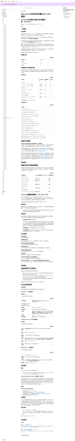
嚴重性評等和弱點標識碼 (67, 13)
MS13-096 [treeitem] (5, 39)
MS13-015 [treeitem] (4, 150)
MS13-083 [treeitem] (5, 57)
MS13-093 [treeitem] (5, 43)
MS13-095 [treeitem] (5, 41)
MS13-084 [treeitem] (5, 56)
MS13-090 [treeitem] (5, 47)
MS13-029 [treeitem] (5, 131)
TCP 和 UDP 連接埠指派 (35, 231)
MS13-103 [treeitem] (4, 30)
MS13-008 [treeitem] (5, 160)
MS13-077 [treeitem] (5, 65)
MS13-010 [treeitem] (4, 157)
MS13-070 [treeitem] (5, 75)
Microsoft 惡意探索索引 (29, 170)
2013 (33, 7)
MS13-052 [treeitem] (5, 99)
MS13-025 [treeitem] (5, 136)
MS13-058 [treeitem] (5, 91)
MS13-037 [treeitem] (5, 120)
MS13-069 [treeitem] (5, 76)
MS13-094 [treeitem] (5, 42)
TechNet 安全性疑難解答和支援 (39, 392)
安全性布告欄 (29, 7)
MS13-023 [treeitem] (5, 139)
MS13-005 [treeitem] (5, 164)
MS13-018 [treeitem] (4, 146)
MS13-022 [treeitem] (5, 140)
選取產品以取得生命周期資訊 (42, 149)
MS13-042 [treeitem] (5, 113)
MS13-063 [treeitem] (5, 84)
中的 (42, 169)
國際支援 (36, 394)
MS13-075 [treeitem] (5, 68)
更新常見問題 (65, 11)
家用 (25, 7)
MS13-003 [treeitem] (5, 166)
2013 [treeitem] (4, 24)
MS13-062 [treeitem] (5, 86)
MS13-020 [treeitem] (5, 143)
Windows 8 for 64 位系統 (25, 85)
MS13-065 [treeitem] (5, 82)
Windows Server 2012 (24, 89)
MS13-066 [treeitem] (5, 80)
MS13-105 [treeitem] (4, 27)
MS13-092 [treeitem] (5, 45)
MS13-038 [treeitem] (5, 119)
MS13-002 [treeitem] (5, 168)
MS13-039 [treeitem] (5, 117)
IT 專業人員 (37, 281)
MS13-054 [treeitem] (5, 97)
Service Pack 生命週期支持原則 (39, 151)
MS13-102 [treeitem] (4, 31)
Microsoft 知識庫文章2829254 (38, 314)
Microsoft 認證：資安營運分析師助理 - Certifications (29, 429)
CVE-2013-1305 (44, 201)
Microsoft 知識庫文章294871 (34, 46)
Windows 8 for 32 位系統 (25, 84)
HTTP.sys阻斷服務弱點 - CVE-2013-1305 (67, 15)
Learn (22, 7)
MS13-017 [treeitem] (4, 147)
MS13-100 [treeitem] (4, 34)
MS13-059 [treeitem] (5, 90)
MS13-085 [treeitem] (5, 54)
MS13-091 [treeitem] (4, 46)
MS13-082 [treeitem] (5, 58)
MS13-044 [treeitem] (5, 110)
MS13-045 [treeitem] (5, 109)
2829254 (42, 59)
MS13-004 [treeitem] (5, 165)
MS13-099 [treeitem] (5, 35)
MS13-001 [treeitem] (4, 169)
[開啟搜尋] (71, 1)
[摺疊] (12, 7)
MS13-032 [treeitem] (5, 127)
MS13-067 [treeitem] (5, 79)
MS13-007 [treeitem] (5, 161)
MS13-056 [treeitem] (5, 94)
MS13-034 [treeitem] (5, 124)
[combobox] (6, 9)
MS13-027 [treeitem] (5, 134)
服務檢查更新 (42, 50)
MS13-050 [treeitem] (5, 102)
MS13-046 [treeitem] (5, 108)
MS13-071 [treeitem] (4, 73)
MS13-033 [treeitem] (5, 125)
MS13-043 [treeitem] (5, 112)
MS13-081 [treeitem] (4, 60)
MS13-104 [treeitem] (4, 28)
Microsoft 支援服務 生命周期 (43, 146)
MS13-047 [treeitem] (5, 106)
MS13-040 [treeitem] (5, 116)
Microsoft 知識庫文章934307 (38, 307)
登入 (73, 1)
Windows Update (29, 100)
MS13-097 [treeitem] (5, 38)
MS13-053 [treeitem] (5, 98)
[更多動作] (53, 8)
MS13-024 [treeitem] (5, 138)
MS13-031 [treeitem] (4, 128)
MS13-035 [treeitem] (5, 123)
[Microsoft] (1, 1)
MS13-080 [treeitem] (5, 61)
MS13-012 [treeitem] (4, 154)
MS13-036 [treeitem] (5, 121)
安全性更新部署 (65, 17)
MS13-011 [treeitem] (4, 155)
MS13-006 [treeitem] (5, 162)
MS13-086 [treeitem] (5, 53)
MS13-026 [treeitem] (5, 135)
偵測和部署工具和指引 (66, 16)
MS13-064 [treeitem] (5, 83)
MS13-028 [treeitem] (5, 132)
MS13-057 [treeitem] (5, 93)
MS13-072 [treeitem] (5, 72)
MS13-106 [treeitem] (4, 26)
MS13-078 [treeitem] (5, 64)
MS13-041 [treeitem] (4, 114)
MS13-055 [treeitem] (5, 95)
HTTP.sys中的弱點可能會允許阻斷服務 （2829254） (68, 10)
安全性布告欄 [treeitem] (5, 16)
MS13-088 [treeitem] (5, 50)
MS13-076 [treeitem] (5, 67)
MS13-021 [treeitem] (4, 142)
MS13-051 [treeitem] (4, 101)
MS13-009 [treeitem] (5, 158)
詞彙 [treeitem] (2, 194)
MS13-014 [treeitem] (4, 151)
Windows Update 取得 (33, 355)
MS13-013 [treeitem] (4, 153)
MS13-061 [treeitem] (4, 87)
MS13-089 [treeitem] (5, 49)
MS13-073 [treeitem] (5, 71)
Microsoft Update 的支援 (32, 390)
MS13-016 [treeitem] (4, 149)
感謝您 (25, 370)
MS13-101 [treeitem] (4, 32)
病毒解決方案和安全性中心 (45, 393)
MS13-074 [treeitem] (5, 69)
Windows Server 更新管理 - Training (26, 424)
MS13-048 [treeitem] (5, 105)
